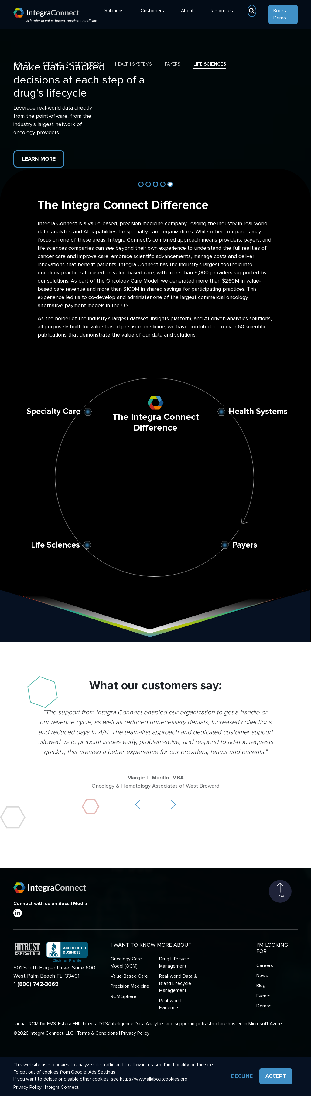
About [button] (187, 11)
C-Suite (21, 64)
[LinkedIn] (17, 913)
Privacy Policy (135, 1033)
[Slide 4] (163, 184)
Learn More (39, 158)
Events (263, 996)
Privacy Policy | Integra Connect (46, 1087)
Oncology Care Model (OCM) (126, 962)
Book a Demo (280, 14)
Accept (275, 1076)
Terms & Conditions (97, 1033)
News (262, 976)
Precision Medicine (130, 986)
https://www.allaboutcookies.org (153, 1079)
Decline (242, 1076)
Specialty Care (53, 411)
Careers (264, 966)
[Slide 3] (155, 184)
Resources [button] (222, 11)
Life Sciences (209, 64)
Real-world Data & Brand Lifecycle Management (178, 983)
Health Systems (133, 64)
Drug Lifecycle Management (174, 962)
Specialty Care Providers (72, 64)
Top (280, 891)
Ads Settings (101, 1072)
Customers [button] (152, 11)
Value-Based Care (129, 976)
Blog (260, 986)
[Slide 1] (141, 184)
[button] (138, 804)
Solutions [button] (114, 11)
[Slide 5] (170, 184)
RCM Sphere (123, 996)
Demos (264, 1006)
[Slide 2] (148, 184)
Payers (172, 64)
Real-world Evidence (170, 1004)
